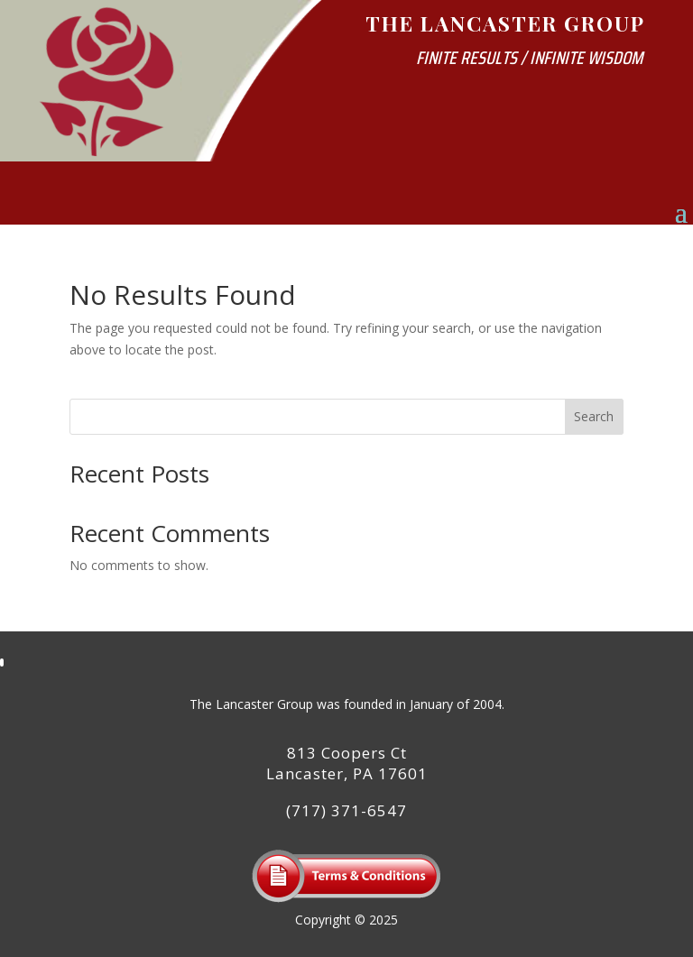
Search (594, 416)
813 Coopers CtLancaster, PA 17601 (347, 763)
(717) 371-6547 (346, 810)
